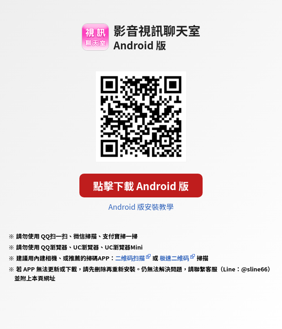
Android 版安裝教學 (141, 206)
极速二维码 (174, 258)
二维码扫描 (130, 258)
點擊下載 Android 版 (141, 185)
